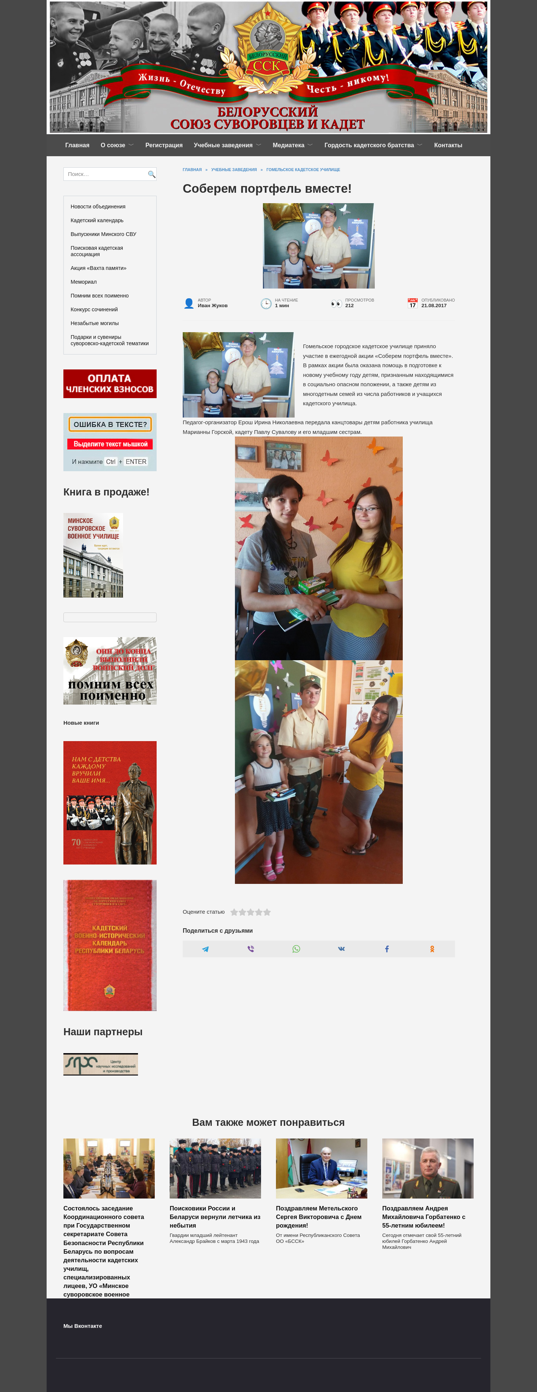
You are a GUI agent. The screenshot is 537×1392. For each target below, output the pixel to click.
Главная (77, 145)
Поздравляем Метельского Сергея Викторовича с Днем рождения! (319, 1217)
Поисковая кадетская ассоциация (97, 251)
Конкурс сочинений (94, 309)
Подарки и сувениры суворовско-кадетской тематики (110, 340)
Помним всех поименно (100, 296)
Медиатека (289, 145)
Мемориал (84, 282)
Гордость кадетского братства (369, 145)
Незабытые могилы (95, 323)
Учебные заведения (223, 145)
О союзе (113, 145)
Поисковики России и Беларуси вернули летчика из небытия (215, 1217)
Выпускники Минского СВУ (103, 234)
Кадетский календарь (97, 220)
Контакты (448, 145)
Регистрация (164, 145)
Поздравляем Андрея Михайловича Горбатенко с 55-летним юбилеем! (424, 1217)
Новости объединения (98, 207)
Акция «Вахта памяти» (99, 268)
